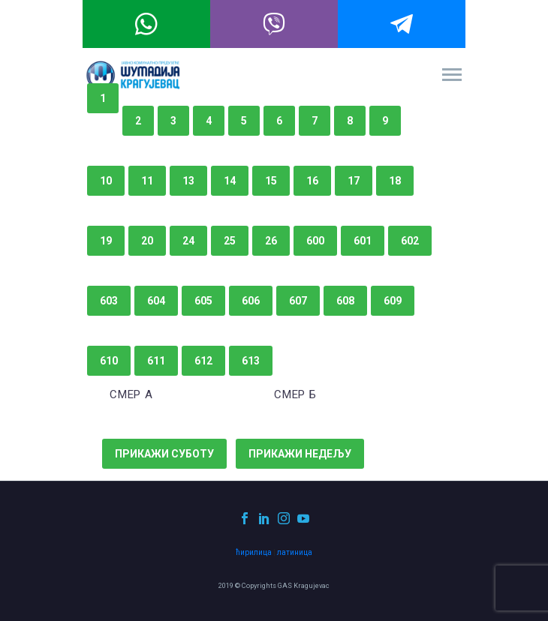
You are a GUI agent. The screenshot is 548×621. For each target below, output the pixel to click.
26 (271, 241)
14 (230, 181)
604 (156, 301)
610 (109, 361)
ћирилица (254, 552)
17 (354, 181)
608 (345, 301)
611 (156, 361)
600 (315, 241)
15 (271, 181)
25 (230, 241)
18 (395, 181)
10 (106, 181)
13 (188, 181)
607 (298, 301)
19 (106, 241)
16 (312, 181)
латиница (294, 552)
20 (147, 241)
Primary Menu (452, 74)
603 (109, 301)
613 (251, 361)
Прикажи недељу (299, 454)
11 (147, 181)
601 (363, 241)
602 (410, 241)
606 (251, 301)
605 (203, 301)
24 (188, 241)
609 (393, 301)
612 (203, 361)
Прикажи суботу (164, 454)
